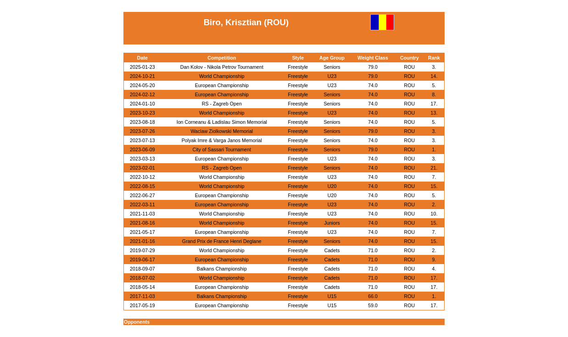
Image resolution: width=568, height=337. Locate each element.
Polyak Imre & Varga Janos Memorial (222, 140)
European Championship (222, 85)
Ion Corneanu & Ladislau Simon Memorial (222, 122)
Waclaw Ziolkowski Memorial (221, 131)
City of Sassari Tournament (221, 149)
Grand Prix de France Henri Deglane (222, 241)
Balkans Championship (222, 268)
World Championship (222, 76)
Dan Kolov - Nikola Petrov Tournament (221, 67)
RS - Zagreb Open (222, 103)
